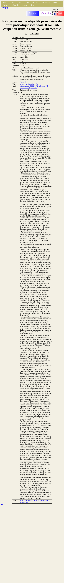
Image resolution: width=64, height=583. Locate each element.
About (32, 5)
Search (24, 5)
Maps (27, 2)
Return (3, 504)
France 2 (23, 82)
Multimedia (15, 5)
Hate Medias (45, 2)
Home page (4, 8)
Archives (35, 2)
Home (4, 2)
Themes (5, 5)
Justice (55, 2)
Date (20, 2)
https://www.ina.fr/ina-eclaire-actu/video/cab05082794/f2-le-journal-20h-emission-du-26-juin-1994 (34, 86)
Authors (12, 2)
